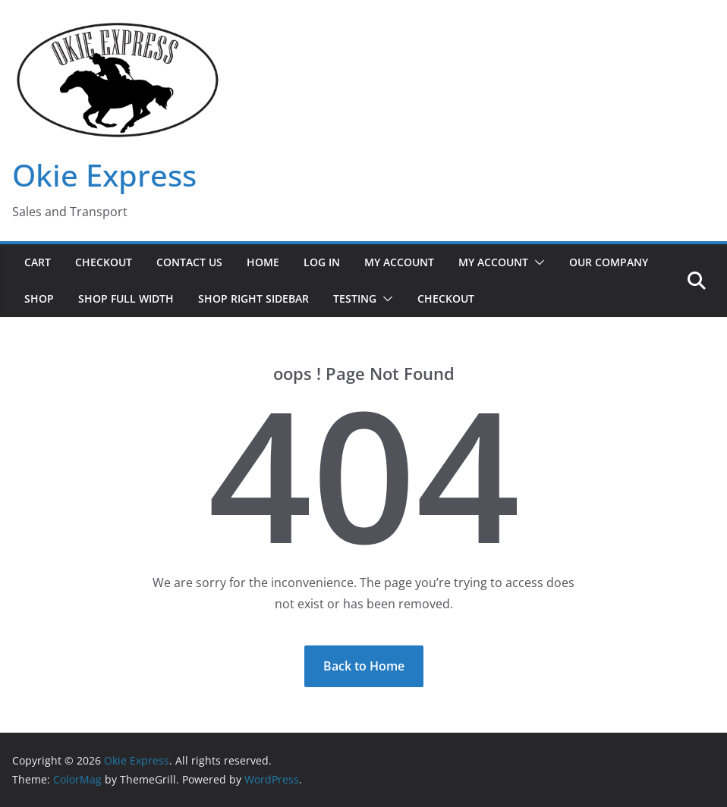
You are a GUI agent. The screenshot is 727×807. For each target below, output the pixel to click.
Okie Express (104, 175)
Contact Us (189, 262)
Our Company (608, 262)
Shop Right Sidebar (253, 298)
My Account (399, 262)
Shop (39, 298)
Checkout (103, 262)
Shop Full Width (126, 298)
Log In (322, 262)
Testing (354, 298)
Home (263, 262)
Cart (37, 262)
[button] (536, 262)
